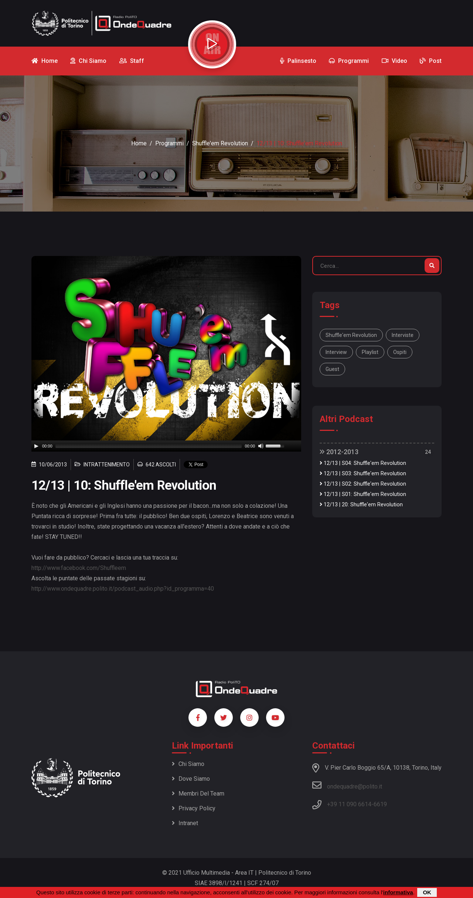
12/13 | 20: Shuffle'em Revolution (361, 505)
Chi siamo (188, 763)
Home (139, 143)
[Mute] (261, 446)
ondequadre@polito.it (347, 785)
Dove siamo (191, 778)
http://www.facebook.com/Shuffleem (78, 567)
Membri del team (198, 793)
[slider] (148, 446)
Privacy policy (193, 808)
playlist (370, 352)
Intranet (185, 823)
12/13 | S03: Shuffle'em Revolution (363, 473)
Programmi (169, 143)
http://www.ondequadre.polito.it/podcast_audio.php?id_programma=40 (122, 588)
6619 (380, 804)
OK (427, 892)
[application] (166, 446)
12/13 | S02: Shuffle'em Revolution (363, 484)
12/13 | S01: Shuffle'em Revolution (363, 494)
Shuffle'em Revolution (220, 143)
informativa (398, 892)
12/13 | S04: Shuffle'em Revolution (363, 463)
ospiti (399, 352)
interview (336, 352)
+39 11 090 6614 (349, 804)
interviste (403, 335)
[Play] (36, 446)
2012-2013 (339, 452)
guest (332, 369)
